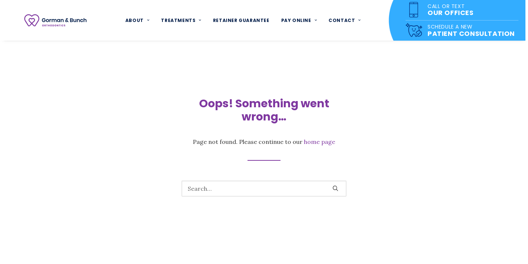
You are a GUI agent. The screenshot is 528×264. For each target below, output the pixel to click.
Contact (346, 21)
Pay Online (300, 21)
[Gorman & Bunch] (56, 21)
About (138, 21)
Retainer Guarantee (242, 21)
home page (319, 141)
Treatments (182, 21)
